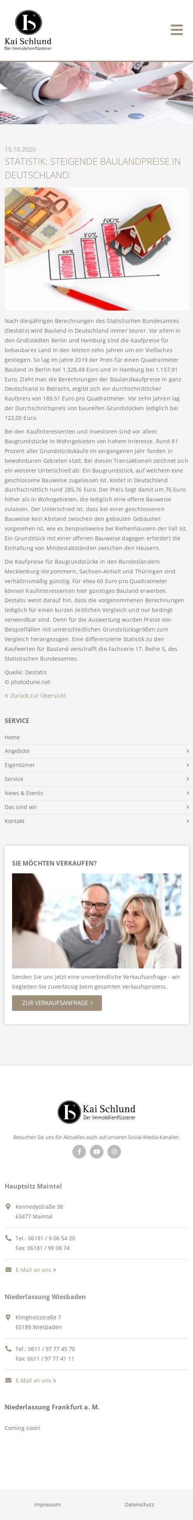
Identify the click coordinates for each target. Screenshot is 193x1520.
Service (14, 779)
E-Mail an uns (28, 1269)
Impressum (47, 1504)
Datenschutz (139, 1504)
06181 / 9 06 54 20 (51, 1238)
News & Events (24, 793)
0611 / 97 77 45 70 (51, 1348)
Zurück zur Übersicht (39, 695)
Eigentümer (20, 765)
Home (12, 737)
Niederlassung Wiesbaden (45, 1297)
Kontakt (15, 821)
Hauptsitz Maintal (33, 1186)
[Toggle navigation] (177, 28)
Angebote (17, 751)
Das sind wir (21, 807)
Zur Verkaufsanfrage (55, 1003)
